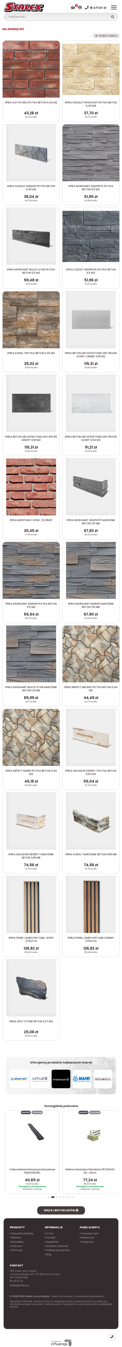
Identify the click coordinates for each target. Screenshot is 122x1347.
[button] (49, 1191)
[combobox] (58, 16)
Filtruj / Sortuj (106, 35)
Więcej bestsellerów (61, 1205)
